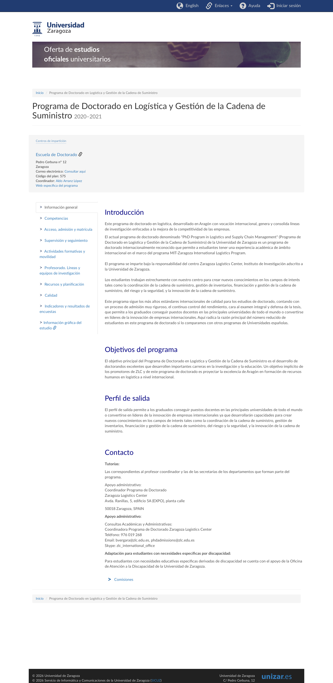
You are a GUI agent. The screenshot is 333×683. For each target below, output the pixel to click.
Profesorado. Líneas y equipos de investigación (60, 270)
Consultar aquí (75, 171)
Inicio (40, 93)
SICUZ (156, 680)
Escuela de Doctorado (56, 155)
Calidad (48, 295)
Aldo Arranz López (69, 181)
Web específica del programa (57, 185)
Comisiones (123, 580)
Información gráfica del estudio (60, 325)
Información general (58, 207)
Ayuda (253, 6)
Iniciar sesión (287, 6)
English (191, 6)
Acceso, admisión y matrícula (66, 229)
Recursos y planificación (62, 284)
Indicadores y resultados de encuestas (65, 309)
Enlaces (222, 6)
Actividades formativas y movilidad (62, 254)
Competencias (54, 218)
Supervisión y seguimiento (64, 240)
